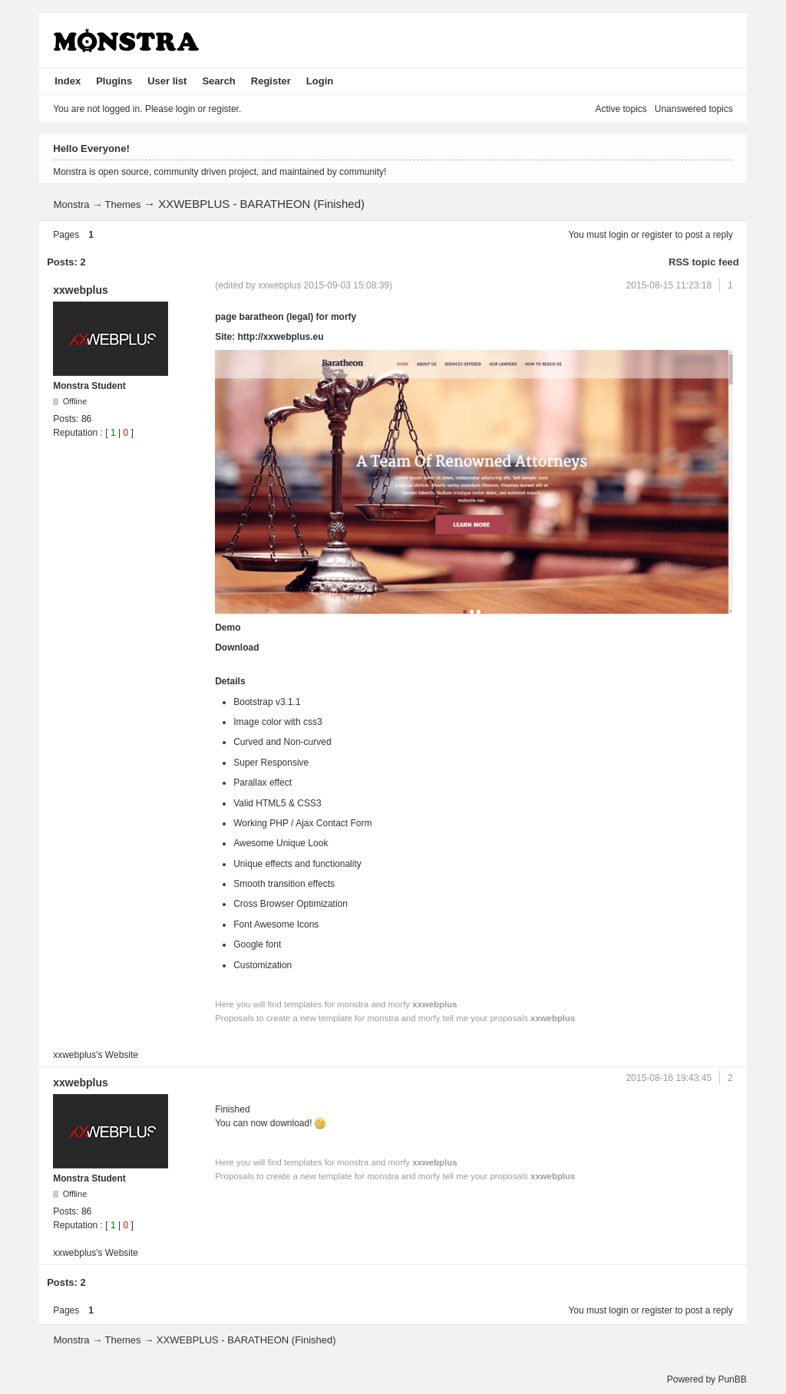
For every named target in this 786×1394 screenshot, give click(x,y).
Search (218, 81)
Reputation (75, 432)
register (657, 234)
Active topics (620, 109)
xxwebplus (80, 290)
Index (67, 81)
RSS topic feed (704, 262)
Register (271, 81)
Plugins (114, 81)
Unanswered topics (694, 109)
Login (319, 81)
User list (167, 81)
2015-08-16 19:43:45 (669, 1078)
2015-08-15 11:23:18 (669, 285)
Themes (123, 204)
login (618, 234)
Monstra (72, 204)
